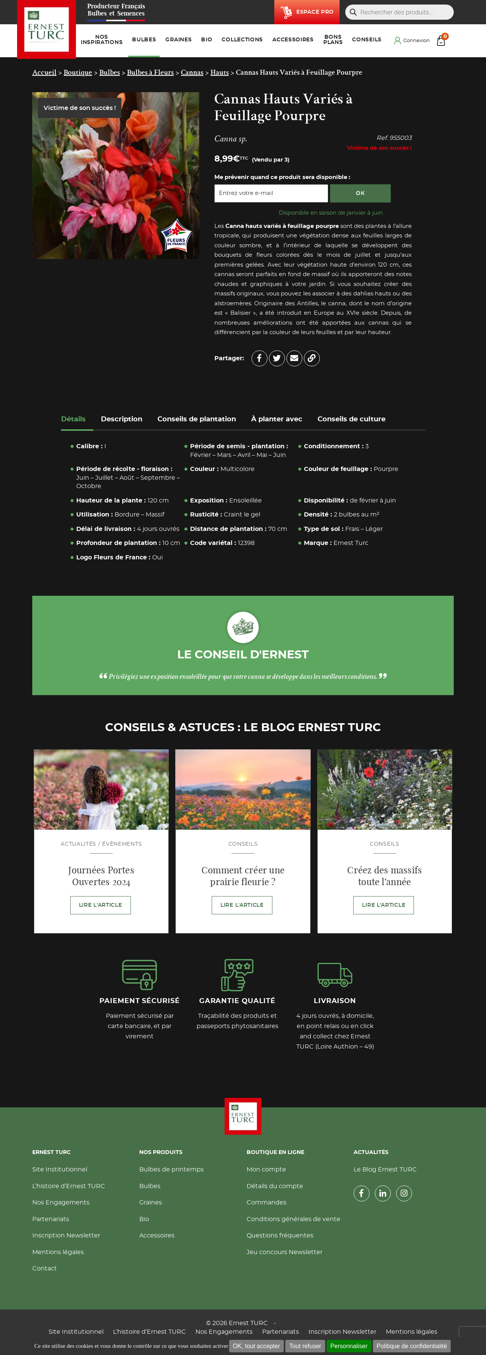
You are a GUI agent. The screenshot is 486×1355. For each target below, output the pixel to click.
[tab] (77, 420)
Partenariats (50, 1219)
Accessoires (157, 1236)
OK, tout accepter (256, 1346)
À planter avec (276, 419)
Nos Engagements (61, 1203)
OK (360, 193)
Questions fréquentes (280, 1236)
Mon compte (266, 1170)
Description (121, 419)
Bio (144, 1219)
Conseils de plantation (196, 419)
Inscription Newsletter (66, 1236)
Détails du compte (275, 1186)
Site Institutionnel (59, 1170)
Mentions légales (58, 1252)
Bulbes (149, 1186)
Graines (150, 1203)
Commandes (266, 1203)
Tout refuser (305, 1346)
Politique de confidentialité (412, 1346)
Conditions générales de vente (293, 1219)
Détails (73, 419)
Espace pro (315, 12)
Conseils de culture (351, 419)
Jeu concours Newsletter (284, 1252)
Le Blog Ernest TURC (385, 1170)
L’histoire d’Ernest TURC (68, 1186)
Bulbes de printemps (171, 1170)
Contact (44, 1269)
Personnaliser (349, 1346)
